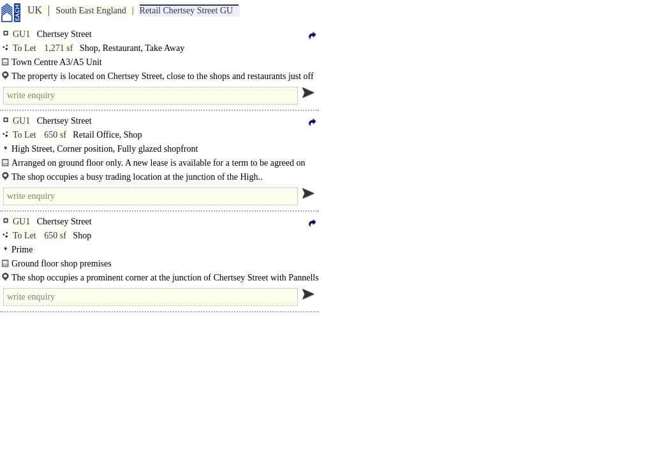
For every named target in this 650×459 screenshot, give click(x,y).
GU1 (21, 34)
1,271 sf (58, 48)
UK (34, 9)
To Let (24, 48)
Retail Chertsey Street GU (186, 10)
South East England (90, 10)
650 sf (55, 135)
